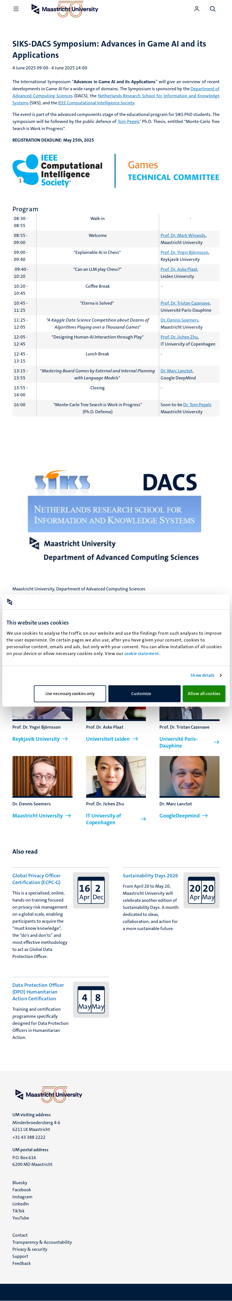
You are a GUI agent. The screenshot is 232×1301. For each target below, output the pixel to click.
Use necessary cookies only (70, 693)
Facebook (21, 1190)
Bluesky (19, 1183)
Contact (20, 1235)
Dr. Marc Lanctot (176, 371)
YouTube (20, 1218)
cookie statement (141, 653)
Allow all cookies (204, 693)
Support (20, 1256)
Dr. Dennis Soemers (179, 320)
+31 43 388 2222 (28, 1137)
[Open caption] (21, 180)
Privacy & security (29, 1249)
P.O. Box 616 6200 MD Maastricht (32, 1161)
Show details (203, 675)
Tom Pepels (129, 121)
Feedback (21, 1263)
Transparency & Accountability (42, 1242)
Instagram (22, 1197)
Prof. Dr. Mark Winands (183, 235)
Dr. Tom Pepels (197, 405)
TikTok (18, 1211)
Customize (144, 693)
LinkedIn (20, 1204)
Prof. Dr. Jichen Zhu (179, 337)
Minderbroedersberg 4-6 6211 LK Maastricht (36, 1126)
